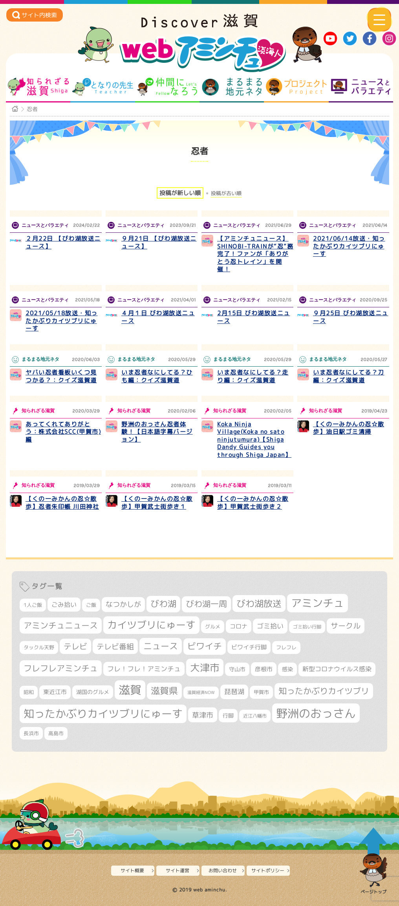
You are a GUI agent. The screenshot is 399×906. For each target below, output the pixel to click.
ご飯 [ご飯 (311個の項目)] (91, 604)
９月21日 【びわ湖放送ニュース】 (159, 242)
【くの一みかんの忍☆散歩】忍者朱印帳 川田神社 (62, 503)
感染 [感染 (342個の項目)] (287, 669)
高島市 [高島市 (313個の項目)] (56, 733)
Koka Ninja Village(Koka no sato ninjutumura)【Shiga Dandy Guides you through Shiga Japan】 (254, 439)
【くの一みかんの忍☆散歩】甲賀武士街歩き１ (157, 503)
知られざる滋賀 (38, 87)
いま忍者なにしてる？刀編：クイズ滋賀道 (348, 376)
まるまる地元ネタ (231, 87)
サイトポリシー (267, 870)
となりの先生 (102, 87)
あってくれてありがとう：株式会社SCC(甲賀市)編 (63, 432)
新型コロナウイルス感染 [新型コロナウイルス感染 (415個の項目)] (337, 669)
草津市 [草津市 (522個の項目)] (202, 715)
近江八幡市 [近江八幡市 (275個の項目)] (255, 715)
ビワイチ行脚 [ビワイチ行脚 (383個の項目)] (249, 647)
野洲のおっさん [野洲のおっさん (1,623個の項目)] (316, 713)
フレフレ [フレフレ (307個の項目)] (286, 647)
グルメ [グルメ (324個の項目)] (212, 626)
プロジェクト (296, 87)
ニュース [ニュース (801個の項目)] (160, 646)
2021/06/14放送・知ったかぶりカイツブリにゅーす (349, 246)
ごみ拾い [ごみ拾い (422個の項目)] (64, 604)
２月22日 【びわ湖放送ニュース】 (63, 242)
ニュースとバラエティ (360, 87)
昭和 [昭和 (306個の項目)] (29, 692)
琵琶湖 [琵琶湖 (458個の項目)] (234, 691)
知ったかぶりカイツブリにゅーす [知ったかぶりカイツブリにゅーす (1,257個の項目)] (103, 713)
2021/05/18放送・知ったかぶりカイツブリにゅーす (62, 320)
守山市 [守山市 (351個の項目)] (237, 669)
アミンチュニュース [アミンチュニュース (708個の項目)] (61, 625)
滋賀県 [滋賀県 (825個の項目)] (164, 691)
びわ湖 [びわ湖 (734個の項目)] (163, 604)
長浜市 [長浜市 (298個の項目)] (31, 733)
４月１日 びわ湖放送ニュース (158, 317)
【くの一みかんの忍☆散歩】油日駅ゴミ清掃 (348, 428)
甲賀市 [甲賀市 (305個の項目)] (261, 692)
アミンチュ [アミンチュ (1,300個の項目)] (317, 602)
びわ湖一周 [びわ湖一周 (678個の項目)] (206, 604)
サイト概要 (132, 870)
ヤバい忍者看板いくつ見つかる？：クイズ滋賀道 (61, 376)
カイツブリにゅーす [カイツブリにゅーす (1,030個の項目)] (151, 625)
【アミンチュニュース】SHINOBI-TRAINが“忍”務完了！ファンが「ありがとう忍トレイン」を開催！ (255, 253)
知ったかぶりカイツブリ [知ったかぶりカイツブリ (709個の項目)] (323, 691)
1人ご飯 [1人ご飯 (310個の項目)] (33, 604)
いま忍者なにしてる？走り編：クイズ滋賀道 (253, 376)
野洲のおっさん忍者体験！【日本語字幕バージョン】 (157, 432)
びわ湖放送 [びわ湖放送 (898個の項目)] (259, 603)
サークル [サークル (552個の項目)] (346, 626)
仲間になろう (167, 87)
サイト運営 (177, 870)
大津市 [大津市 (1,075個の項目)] (205, 667)
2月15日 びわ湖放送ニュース (253, 317)
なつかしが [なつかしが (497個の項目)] (123, 604)
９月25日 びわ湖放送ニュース (350, 317)
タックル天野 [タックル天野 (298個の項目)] (39, 647)
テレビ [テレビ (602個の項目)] (75, 646)
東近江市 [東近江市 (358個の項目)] (55, 692)
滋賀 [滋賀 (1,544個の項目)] (130, 690)
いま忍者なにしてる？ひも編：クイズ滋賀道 (157, 376)
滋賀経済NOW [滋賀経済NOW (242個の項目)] (201, 692)
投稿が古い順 (226, 193)
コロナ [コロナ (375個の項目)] (238, 626)
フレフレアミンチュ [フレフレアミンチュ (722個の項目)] (61, 668)
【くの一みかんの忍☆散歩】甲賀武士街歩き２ (253, 503)
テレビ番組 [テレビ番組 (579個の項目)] (115, 646)
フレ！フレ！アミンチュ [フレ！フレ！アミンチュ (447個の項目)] (144, 668)
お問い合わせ (223, 870)
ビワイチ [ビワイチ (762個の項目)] (204, 646)
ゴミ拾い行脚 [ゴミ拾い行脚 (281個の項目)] (307, 626)
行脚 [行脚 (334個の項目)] (228, 715)
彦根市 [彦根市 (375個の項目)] (264, 669)
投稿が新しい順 (180, 193)
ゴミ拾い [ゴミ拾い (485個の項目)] (270, 626)
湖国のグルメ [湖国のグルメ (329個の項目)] (92, 692)
